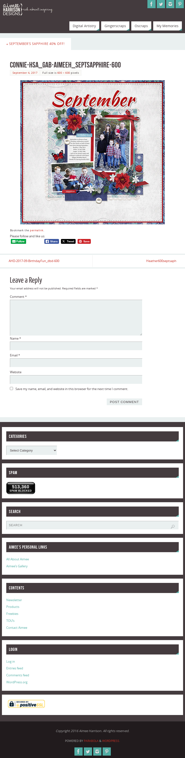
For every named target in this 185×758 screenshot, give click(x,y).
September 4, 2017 (25, 72)
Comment (18, 297)
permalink (37, 230)
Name (15, 338)
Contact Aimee (16, 627)
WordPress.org (16, 682)
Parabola (91, 741)
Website (15, 372)
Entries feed (14, 668)
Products (12, 607)
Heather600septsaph (160, 261)
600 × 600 (63, 72)
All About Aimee (17, 559)
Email (15, 355)
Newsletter (14, 600)
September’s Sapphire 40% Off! (36, 44)
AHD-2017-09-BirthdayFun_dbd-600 (35, 261)
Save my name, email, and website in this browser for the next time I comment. (71, 389)
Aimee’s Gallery (17, 566)
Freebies (12, 614)
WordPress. (111, 741)
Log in (10, 661)
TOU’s (10, 620)
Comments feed (17, 675)
